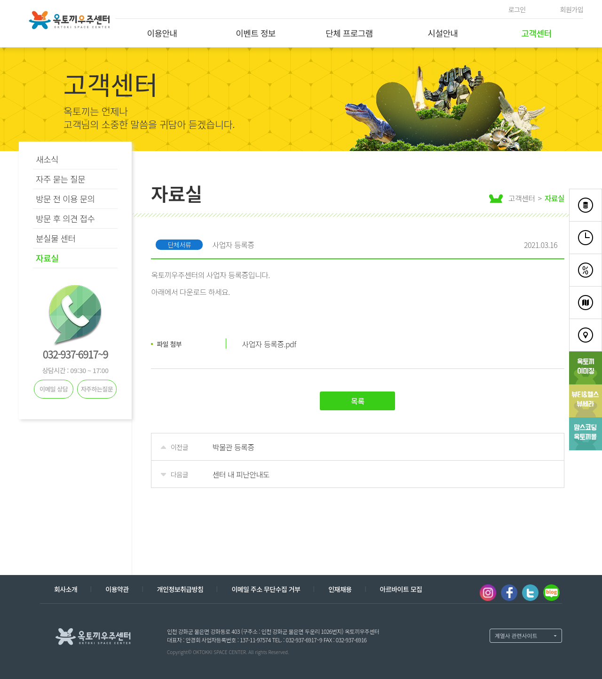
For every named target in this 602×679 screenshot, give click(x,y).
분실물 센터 (56, 238)
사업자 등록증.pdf (269, 344)
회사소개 (65, 589)
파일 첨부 (169, 344)
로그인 (517, 9)
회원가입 (571, 9)
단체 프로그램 (349, 33)
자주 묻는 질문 (60, 179)
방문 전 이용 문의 (65, 198)
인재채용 (339, 589)
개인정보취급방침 (180, 589)
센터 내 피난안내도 (240, 474)
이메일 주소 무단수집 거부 (265, 589)
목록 (357, 401)
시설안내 (443, 33)
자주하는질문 (97, 388)
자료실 (47, 258)
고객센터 (536, 33)
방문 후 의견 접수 (65, 218)
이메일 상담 (54, 388)
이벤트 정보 (256, 33)
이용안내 (162, 33)
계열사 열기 (526, 636)
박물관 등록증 (233, 447)
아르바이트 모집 (401, 589)
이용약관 (116, 589)
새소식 (47, 159)
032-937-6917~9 (75, 353)
